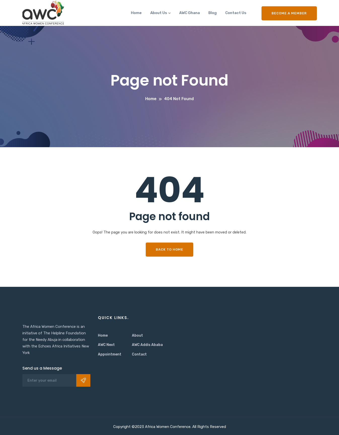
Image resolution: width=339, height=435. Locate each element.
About (137, 335)
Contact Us (235, 13)
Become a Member (289, 13)
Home (136, 13)
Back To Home (169, 249)
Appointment (109, 354)
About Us (158, 13)
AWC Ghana (189, 13)
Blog (212, 13)
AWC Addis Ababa (147, 345)
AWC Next (106, 345)
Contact (139, 354)
